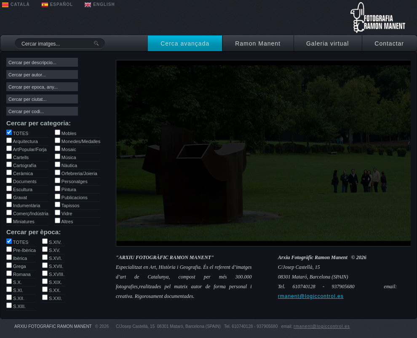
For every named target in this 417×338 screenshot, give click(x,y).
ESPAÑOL (61, 4)
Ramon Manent (258, 43)
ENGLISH (104, 4)
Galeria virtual (327, 43)
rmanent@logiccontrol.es (311, 296)
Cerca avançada (184, 43)
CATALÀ (20, 4)
